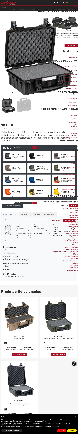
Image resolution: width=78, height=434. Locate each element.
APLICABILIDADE (72, 215)
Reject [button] (62, 430)
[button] (73, 3)
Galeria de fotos (73, 220)
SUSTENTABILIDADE (71, 247)
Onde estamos (73, 265)
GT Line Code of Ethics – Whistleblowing (65, 252)
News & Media (73, 217)
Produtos (75, 9)
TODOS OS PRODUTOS (71, 45)
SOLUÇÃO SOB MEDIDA (70, 208)
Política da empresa (72, 249)
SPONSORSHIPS (73, 226)
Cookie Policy (74, 258)
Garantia (75, 254)
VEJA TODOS (74, 205)
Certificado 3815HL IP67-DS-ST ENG (39, 277)
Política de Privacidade (71, 256)
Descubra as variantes (19, 354)
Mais (76, 210)
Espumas (75, 238)
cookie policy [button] (43, 421)
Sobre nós (75, 245)
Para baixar (74, 229)
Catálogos (75, 231)
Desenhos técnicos (72, 233)
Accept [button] (72, 430)
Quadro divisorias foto (71, 240)
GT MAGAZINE (73, 224)
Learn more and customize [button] (11, 430)
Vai (35, 147)
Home (76, 6)
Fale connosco (73, 268)
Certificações (74, 236)
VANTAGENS (74, 213)
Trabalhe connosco (72, 270)
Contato (75, 263)
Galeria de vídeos (72, 222)
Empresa (75, 242)
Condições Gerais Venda (70, 261)
